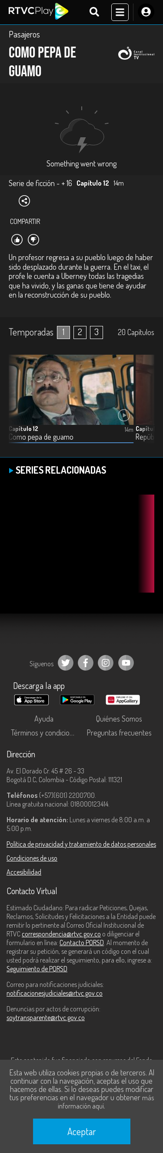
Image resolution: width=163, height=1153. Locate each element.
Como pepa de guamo (41, 436)
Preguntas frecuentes (119, 732)
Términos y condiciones (45, 732)
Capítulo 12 (23, 428)
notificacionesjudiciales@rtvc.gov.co (55, 993)
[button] (143, 405)
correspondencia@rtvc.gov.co (61, 933)
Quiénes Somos (119, 718)
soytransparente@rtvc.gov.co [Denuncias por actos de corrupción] (46, 1017)
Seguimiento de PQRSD (37, 968)
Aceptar (81, 1131)
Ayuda (43, 718)
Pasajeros (24, 34)
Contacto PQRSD (82, 942)
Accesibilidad (24, 872)
